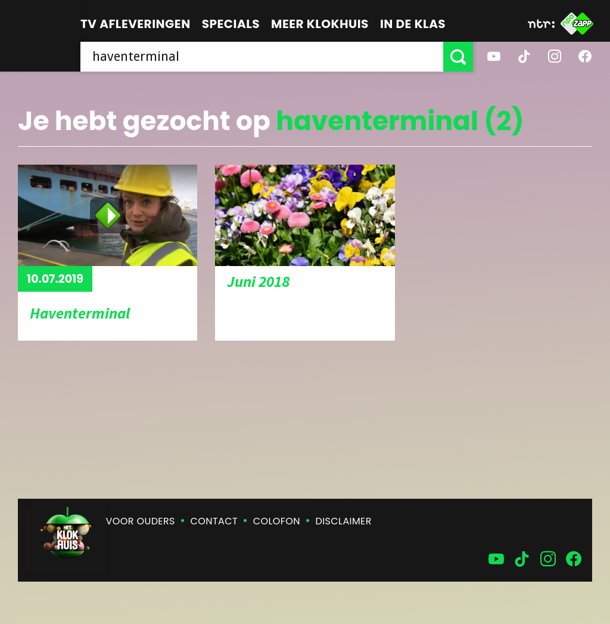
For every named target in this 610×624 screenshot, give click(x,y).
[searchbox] (261, 57)
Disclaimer (344, 521)
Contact (214, 521)
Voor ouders (140, 521)
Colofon (276, 521)
